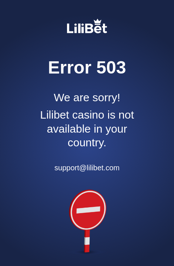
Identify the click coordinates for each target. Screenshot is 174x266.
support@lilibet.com (87, 168)
